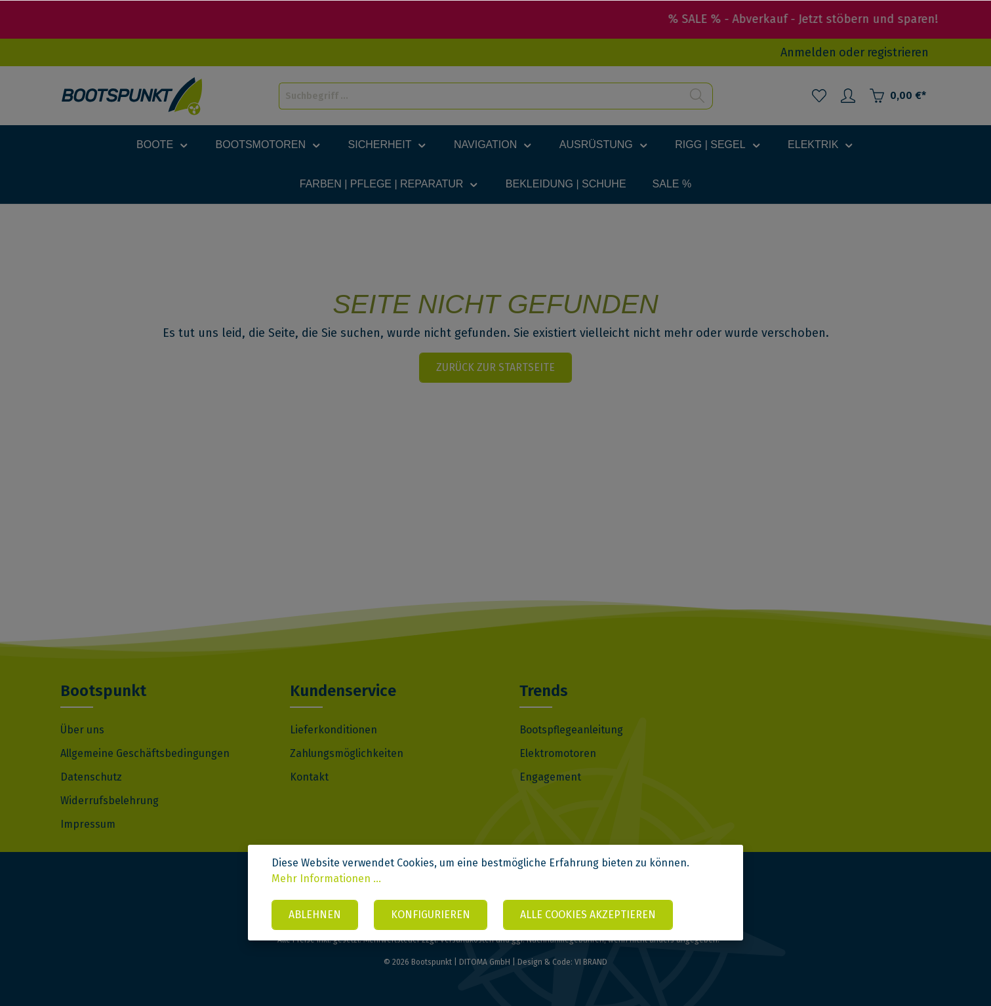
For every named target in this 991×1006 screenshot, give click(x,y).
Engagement (550, 777)
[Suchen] (697, 96)
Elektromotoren (557, 753)
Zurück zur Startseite (495, 367)
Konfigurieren (430, 914)
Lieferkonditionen (333, 730)
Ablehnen (315, 914)
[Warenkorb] (897, 96)
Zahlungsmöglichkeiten (346, 753)
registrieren (898, 52)
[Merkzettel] (819, 96)
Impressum (87, 824)
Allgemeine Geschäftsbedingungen (145, 753)
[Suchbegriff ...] (481, 96)
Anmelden (808, 52)
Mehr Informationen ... (326, 878)
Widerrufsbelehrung (109, 800)
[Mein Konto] (848, 96)
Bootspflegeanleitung (571, 730)
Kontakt (309, 777)
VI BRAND (591, 962)
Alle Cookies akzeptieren (588, 914)
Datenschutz (91, 777)
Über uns (82, 730)
